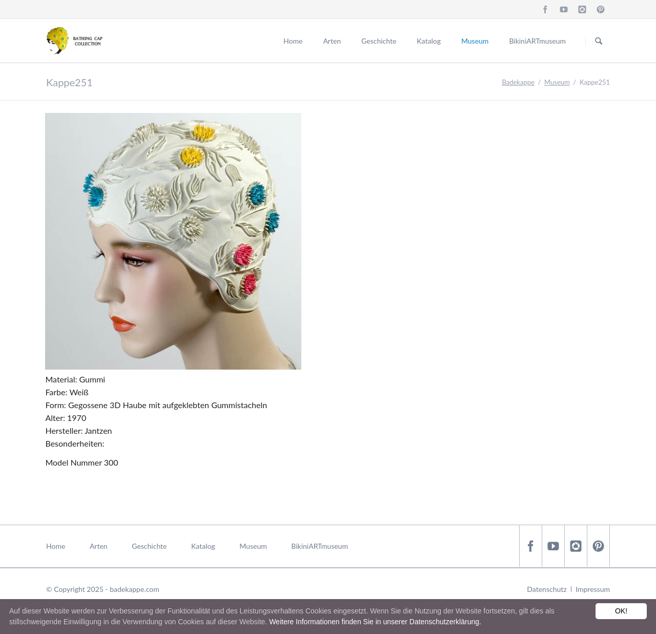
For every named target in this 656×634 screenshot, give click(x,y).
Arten (332, 40)
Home (292, 40)
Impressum (593, 589)
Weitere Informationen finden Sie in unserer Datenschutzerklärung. (375, 622)
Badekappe (518, 82)
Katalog (429, 40)
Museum (474, 40)
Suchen (598, 41)
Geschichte (378, 40)
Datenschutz (546, 589)
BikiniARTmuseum (537, 40)
